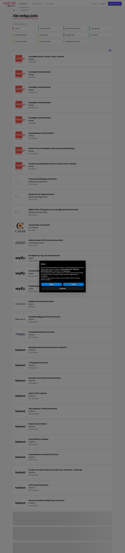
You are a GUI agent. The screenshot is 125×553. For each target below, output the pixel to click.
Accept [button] (73, 284)
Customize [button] (62, 288)
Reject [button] (51, 284)
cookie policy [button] (66, 271)
